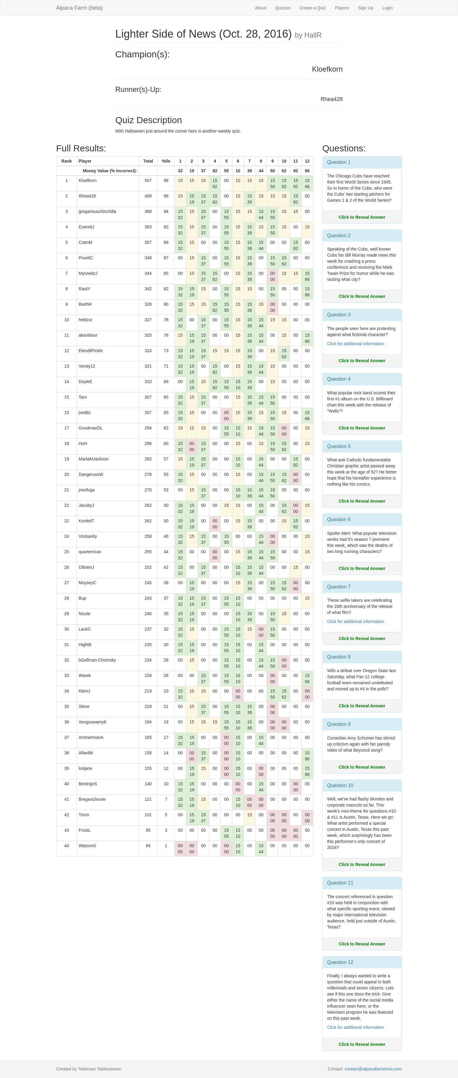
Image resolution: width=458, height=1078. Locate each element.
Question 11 (340, 882)
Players (342, 7)
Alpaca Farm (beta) (79, 8)
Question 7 (339, 586)
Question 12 (340, 962)
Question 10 (340, 785)
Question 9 (339, 724)
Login (387, 7)
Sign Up (365, 7)
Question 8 (339, 656)
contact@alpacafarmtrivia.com (373, 1068)
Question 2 (339, 235)
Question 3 (339, 314)
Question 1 (339, 162)
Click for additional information (355, 343)
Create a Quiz (313, 7)
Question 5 (339, 446)
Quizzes (283, 7)
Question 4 (339, 379)
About (260, 7)
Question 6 (339, 519)
